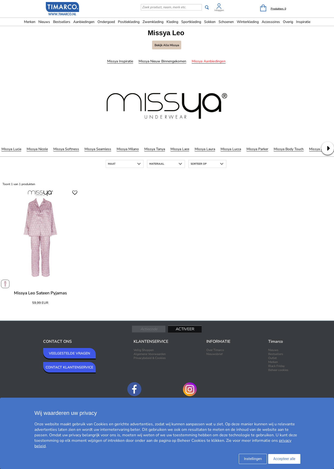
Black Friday (276, 366)
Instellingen (253, 459)
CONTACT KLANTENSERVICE (69, 367)
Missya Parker (257, 149)
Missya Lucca (231, 149)
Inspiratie (303, 21)
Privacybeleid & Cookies (150, 358)
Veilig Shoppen (144, 350)
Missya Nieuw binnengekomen (162, 61)
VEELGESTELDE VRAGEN (69, 353)
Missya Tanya (154, 149)
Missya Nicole (37, 149)
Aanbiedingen (83, 21)
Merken (29, 21)
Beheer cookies (278, 370)
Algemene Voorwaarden (150, 354)
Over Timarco (215, 350)
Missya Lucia (11, 149)
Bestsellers (61, 21)
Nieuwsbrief (214, 354)
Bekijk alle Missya (167, 45)
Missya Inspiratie (120, 61)
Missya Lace (179, 149)
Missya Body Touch (289, 149)
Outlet (272, 358)
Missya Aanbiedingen (209, 61)
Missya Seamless (97, 149)
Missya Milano (128, 149)
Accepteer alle (284, 459)
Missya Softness (66, 149)
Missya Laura (205, 149)
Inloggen (219, 10)
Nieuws (44, 21)
